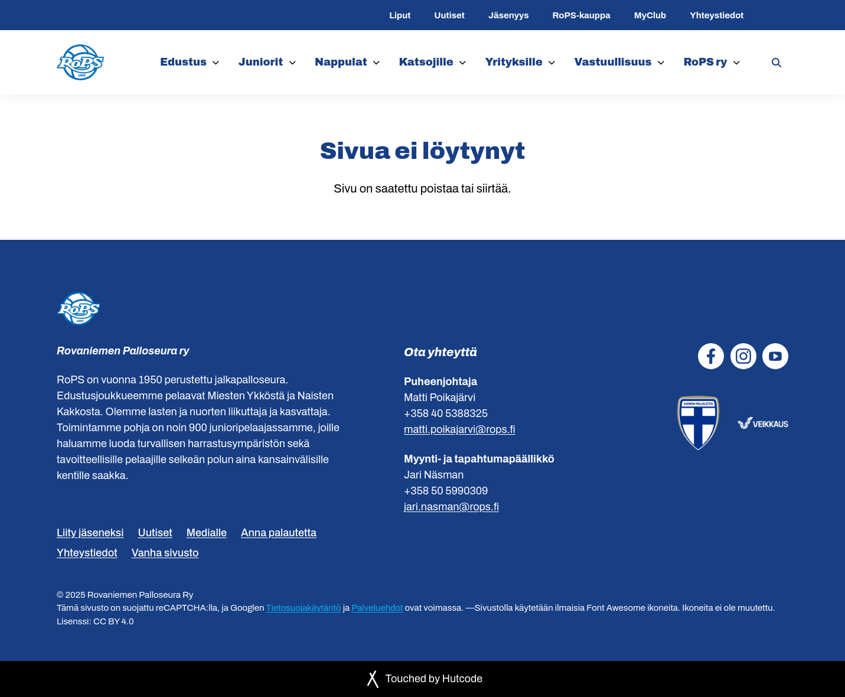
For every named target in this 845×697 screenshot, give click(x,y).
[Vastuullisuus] (661, 62)
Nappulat (341, 62)
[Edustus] (216, 62)
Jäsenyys (508, 15)
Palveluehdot (377, 608)
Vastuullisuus (612, 62)
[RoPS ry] (737, 62)
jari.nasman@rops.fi (451, 507)
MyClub (650, 15)
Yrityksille (514, 62)
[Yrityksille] (552, 62)
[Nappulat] (376, 62)
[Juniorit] (293, 62)
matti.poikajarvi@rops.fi (460, 429)
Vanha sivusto (165, 553)
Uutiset (449, 15)
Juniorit (261, 62)
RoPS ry (705, 62)
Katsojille (426, 62)
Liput (399, 15)
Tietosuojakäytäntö (303, 608)
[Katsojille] (463, 62)
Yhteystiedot (716, 15)
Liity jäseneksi (90, 533)
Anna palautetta (279, 533)
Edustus (183, 62)
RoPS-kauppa (582, 15)
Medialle (207, 533)
